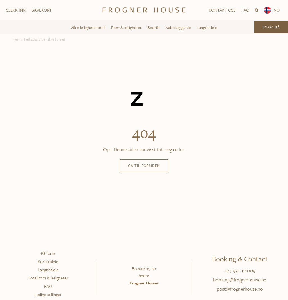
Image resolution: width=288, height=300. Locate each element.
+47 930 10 (235, 270)
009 (251, 270)
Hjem (16, 39)
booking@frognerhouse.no (240, 279)
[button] (256, 10)
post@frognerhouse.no (240, 288)
